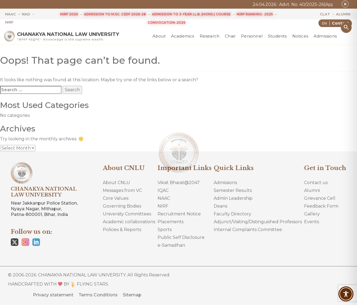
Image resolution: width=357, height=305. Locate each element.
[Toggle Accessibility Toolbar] (346, 294)
